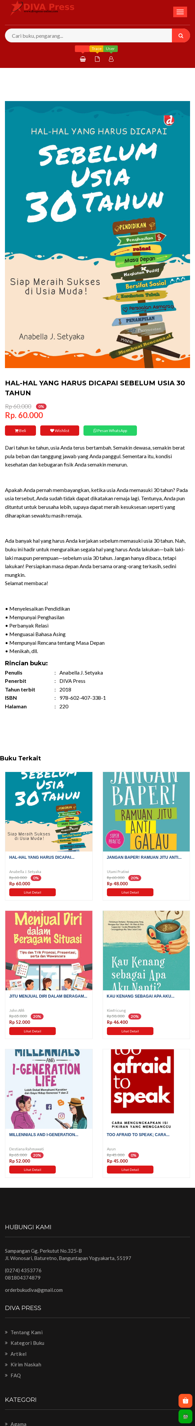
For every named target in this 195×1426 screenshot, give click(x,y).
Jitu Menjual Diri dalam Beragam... (48, 996)
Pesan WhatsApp (107, 430)
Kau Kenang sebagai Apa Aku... (141, 996)
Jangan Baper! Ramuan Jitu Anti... (144, 857)
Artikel (16, 1354)
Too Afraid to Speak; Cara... (138, 1134)
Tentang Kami (24, 1332)
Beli (19, 430)
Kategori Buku (25, 1343)
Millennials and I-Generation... (43, 1134)
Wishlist (58, 430)
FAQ (13, 1375)
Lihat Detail (32, 892)
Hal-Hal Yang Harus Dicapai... (42, 857)
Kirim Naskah (23, 1364)
